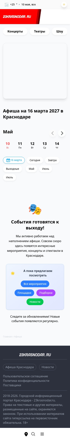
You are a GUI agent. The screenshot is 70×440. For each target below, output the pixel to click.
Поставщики (12, 385)
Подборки (45, 293)
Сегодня (35, 160)
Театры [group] (39, 31)
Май (31, 168)
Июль (9, 177)
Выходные (12, 168)
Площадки (24, 293)
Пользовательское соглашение (25, 376)
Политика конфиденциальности (26, 381)
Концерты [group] (15, 31)
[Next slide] (62, 133)
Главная (7, 336)
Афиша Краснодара (19, 367)
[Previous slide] (53, 133)
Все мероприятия (35, 284)
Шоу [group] (59, 31)
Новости (34, 301)
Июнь (45, 168)
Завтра (52, 160)
